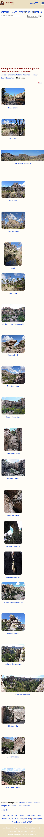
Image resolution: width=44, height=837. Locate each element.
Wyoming (27, 819)
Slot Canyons (37, 819)
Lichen (29, 803)
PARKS (22, 12)
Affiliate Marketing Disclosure (18, 834)
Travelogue (16, 822)
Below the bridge (13, 515)
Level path (13, 201)
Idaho (28, 815)
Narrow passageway (13, 577)
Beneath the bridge (13, 546)
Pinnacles (12, 806)
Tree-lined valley (13, 386)
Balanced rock (13, 355)
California (13, 815)
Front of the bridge (13, 417)
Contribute (31, 831)
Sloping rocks (13, 726)
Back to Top (4, 810)
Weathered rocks (13, 633)
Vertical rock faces (13, 454)
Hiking (34, 75)
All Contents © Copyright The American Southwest (21, 828)
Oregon (10, 819)
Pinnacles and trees (23, 695)
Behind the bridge (13, 479)
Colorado (21, 815)
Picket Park (13, 293)
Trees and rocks (13, 231)
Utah (21, 819)
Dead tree (13, 139)
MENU (32, 3)
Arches (22, 803)
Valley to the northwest (22, 163)
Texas (16, 819)
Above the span (13, 757)
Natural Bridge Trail (7, 78)
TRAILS (29, 12)
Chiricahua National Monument (19, 75)
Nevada (33, 815)
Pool (13, 268)
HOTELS (38, 12)
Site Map (33, 834)
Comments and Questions (17, 831)
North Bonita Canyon (13, 788)
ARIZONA (5, 12)
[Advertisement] (21, 43)
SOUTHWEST (26, 822)
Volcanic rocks (24, 806)
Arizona (3, 75)
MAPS (14, 12)
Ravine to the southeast (13, 664)
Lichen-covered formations (13, 602)
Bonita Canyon (13, 108)
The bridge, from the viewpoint (13, 324)
